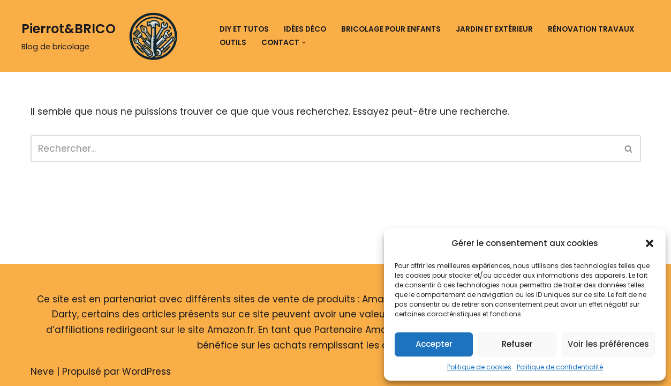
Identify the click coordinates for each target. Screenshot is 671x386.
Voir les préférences (608, 344)
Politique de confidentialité (560, 367)
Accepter (434, 344)
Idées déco (305, 29)
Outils (233, 43)
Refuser (517, 344)
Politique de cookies (479, 367)
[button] (649, 243)
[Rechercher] (324, 148)
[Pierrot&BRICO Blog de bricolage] (103, 36)
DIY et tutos (244, 29)
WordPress (146, 371)
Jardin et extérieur (494, 29)
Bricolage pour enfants (391, 29)
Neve (42, 371)
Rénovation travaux (591, 29)
